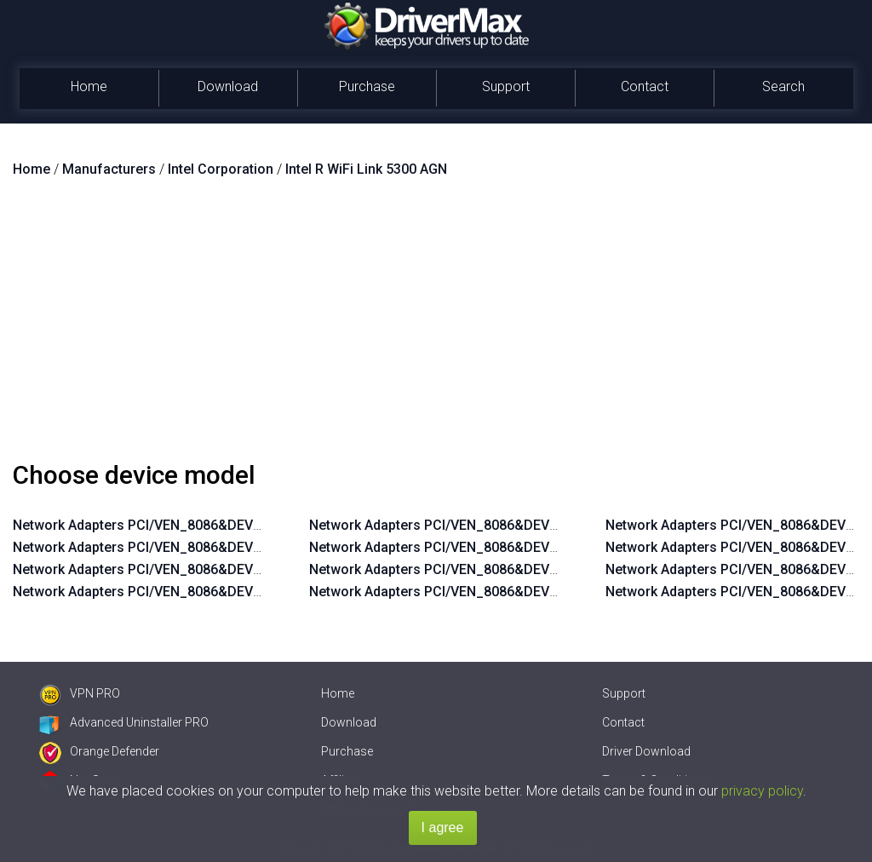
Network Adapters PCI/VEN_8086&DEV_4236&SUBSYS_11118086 (513, 547)
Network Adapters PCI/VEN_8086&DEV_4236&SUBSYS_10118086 (513, 591)
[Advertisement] (436, 326)
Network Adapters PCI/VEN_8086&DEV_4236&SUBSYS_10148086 (513, 569)
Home (89, 86)
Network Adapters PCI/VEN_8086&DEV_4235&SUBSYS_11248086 (217, 525)
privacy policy (762, 791)
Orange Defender (99, 751)
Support (506, 86)
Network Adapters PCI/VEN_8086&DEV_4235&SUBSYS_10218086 (217, 591)
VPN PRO (79, 693)
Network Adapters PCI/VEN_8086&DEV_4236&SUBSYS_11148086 (513, 525)
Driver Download (646, 751)
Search (783, 86)
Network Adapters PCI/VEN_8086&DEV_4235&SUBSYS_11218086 (217, 547)
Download (228, 86)
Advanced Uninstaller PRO (124, 722)
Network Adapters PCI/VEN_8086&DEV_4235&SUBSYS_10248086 (217, 569)
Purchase (367, 86)
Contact (644, 86)
